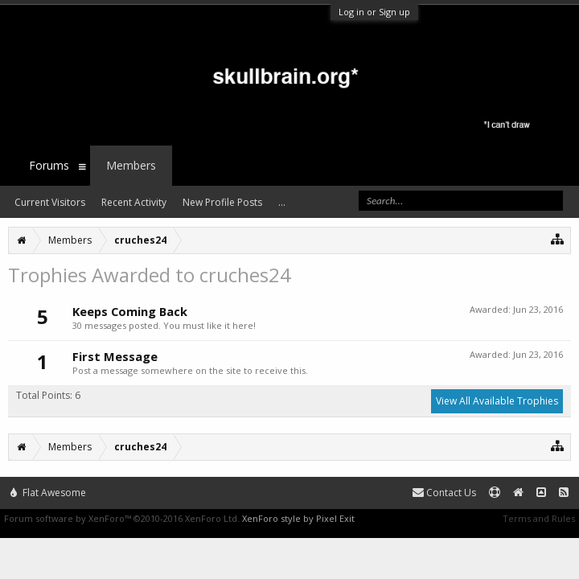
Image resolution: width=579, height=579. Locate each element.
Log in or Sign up (374, 12)
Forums (49, 165)
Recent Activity (133, 202)
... (281, 202)
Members (131, 165)
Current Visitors (49, 202)
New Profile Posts (222, 202)
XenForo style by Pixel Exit (298, 518)
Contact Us (444, 492)
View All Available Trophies (497, 401)
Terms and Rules (539, 518)
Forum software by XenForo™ (122, 518)
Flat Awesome (48, 492)
